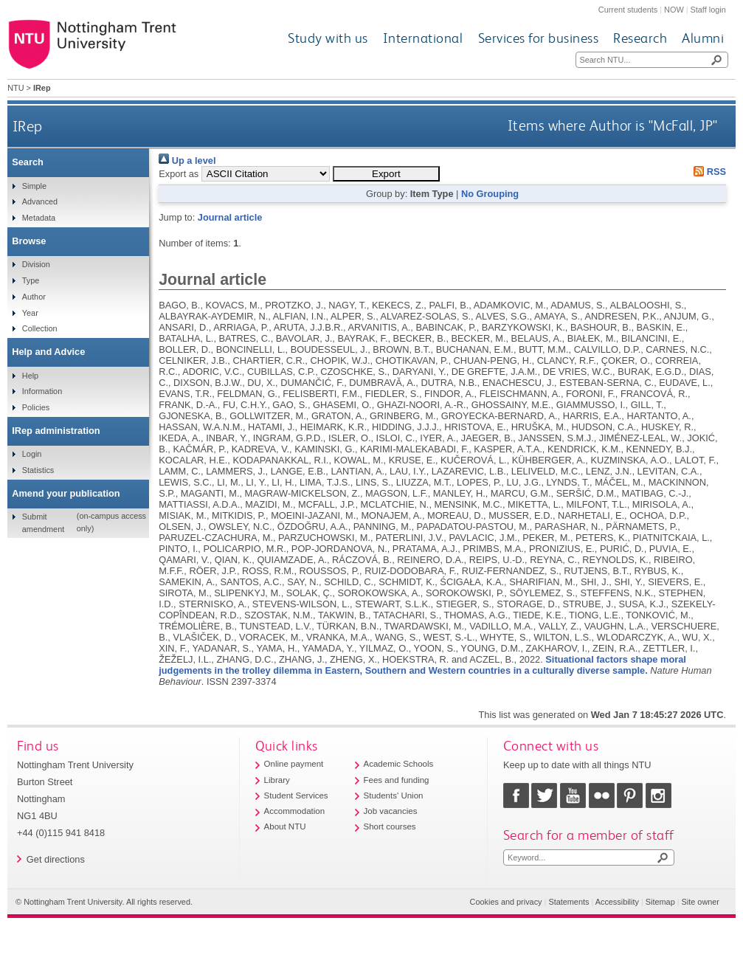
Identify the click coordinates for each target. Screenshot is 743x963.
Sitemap (660, 901)
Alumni (703, 38)
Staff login (708, 9)
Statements (568, 901)
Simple (34, 186)
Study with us (328, 38)
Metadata (38, 217)
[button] (386, 174)
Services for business (538, 38)
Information (42, 391)
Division (36, 264)
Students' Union (394, 795)
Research (640, 38)
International (423, 38)
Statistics (38, 470)
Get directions (56, 859)
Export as (178, 173)
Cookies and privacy (506, 901)
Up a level (187, 160)
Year (30, 312)
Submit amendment (43, 522)
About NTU (285, 826)
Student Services (296, 795)
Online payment (294, 763)
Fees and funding (396, 780)
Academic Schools (399, 763)
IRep (28, 126)
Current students (627, 9)
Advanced (40, 201)
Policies (35, 407)
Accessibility (617, 901)
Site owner (700, 901)
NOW (674, 9)
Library (277, 780)
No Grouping (490, 193)
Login (32, 453)
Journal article (230, 217)
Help (30, 375)
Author (34, 296)
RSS (707, 171)
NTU (15, 87)
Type (31, 280)
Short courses (390, 826)
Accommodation (294, 811)
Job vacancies (391, 811)
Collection (40, 328)
